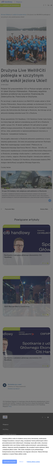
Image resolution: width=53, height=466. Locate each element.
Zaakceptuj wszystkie (10, 461)
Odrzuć (21, 461)
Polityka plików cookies (33, 461)
